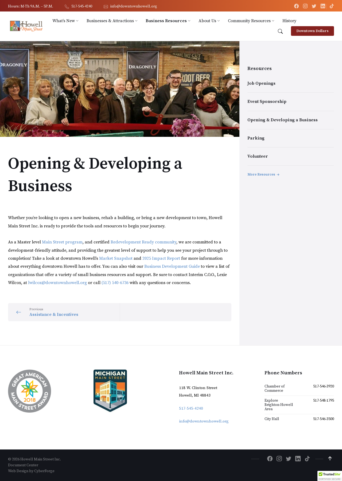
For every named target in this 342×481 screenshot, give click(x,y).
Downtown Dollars (312, 31)
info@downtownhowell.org (204, 421)
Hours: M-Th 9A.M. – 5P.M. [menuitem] (30, 6)
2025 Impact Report (161, 258)
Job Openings (261, 83)
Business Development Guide (172, 266)
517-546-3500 (323, 419)
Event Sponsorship (266, 101)
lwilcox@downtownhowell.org (57, 282)
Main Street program (62, 242)
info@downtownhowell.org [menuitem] (133, 6)
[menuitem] (63, 21)
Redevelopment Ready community (143, 242)
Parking (256, 138)
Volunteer (257, 156)
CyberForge (44, 471)
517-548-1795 (323, 400)
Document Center (23, 465)
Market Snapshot (116, 258)
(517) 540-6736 (115, 282)
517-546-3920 (323, 386)
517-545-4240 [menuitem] (81, 6)
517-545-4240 (191, 408)
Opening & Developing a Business (282, 120)
